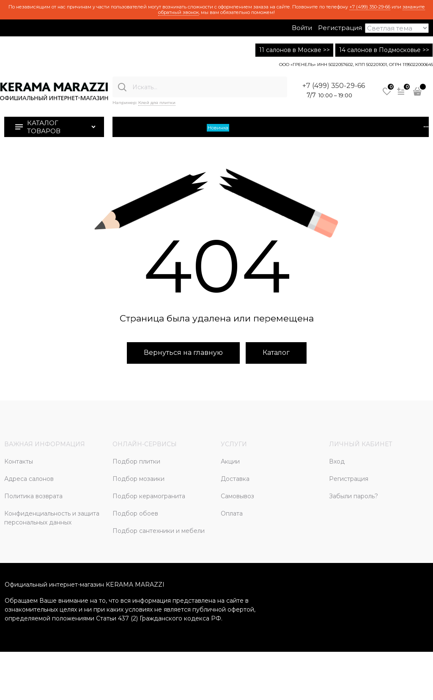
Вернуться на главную (183, 353)
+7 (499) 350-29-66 (369, 7)
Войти (302, 28)
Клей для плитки (156, 102)
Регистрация (340, 28)
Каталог (276, 353)
